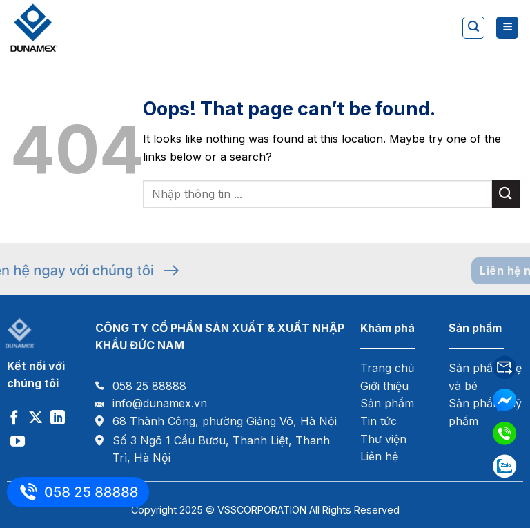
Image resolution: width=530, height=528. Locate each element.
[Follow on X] (35, 419)
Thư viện (383, 439)
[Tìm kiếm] (473, 28)
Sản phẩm (387, 403)
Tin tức (378, 421)
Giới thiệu (384, 386)
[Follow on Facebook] (14, 419)
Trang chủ (387, 368)
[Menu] (507, 28)
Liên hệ (379, 456)
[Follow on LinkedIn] (57, 419)
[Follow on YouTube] (17, 442)
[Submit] (506, 193)
